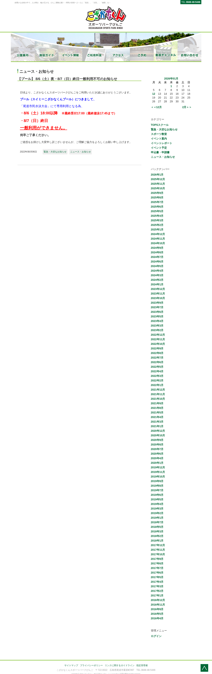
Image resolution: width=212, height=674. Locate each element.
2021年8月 (157, 407)
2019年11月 (158, 471)
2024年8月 (157, 252)
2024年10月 (158, 243)
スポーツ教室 (159, 134)
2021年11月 (158, 394)
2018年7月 (157, 522)
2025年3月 (157, 220)
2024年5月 (157, 266)
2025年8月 (157, 197)
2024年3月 (157, 275)
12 (153, 93)
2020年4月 (157, 458)
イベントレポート (161, 143)
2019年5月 (157, 499)
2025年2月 (157, 224)
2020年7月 (157, 449)
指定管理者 (142, 665)
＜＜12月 (156, 107)
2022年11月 (158, 339)
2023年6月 (157, 311)
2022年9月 (157, 348)
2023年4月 (157, 321)
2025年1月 (157, 229)
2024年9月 (157, 247)
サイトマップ (71, 665)
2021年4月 (157, 417)
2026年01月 (171, 78)
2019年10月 (158, 476)
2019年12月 (158, 467)
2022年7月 (157, 357)
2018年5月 (157, 526)
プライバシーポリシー (91, 665)
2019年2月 (157, 513)
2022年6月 (157, 362)
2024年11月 (158, 238)
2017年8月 (157, 563)
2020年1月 (157, 462)
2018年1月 (157, 540)
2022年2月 (157, 380)
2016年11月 (158, 604)
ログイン (156, 636)
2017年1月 (157, 595)
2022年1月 (157, 385)
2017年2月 (157, 590)
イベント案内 (159, 138)
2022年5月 (157, 366)
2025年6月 (157, 206)
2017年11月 (158, 549)
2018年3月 (157, 531)
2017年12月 (158, 545)
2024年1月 (157, 284)
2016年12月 (158, 600)
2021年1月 (157, 426)
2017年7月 (157, 568)
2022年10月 (158, 343)
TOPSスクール (160, 124)
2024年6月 (157, 261)
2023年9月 (157, 302)
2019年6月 (157, 494)
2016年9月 (157, 609)
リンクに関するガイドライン (119, 665)
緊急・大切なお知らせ (55, 151)
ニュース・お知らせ (80, 151)
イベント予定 (159, 147)
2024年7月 (157, 256)
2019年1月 (157, 517)
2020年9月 (157, 439)
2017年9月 (157, 558)
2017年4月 (157, 581)
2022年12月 (158, 334)
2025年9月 (157, 192)
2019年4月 (157, 503)
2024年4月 (157, 270)
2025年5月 (157, 211)
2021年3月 (157, 421)
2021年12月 (158, 389)
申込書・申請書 (160, 152)
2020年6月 (157, 453)
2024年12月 (158, 234)
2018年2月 (157, 536)
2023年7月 (157, 307)
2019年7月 (157, 490)
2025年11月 (158, 183)
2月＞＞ (187, 107)
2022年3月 (157, 375)
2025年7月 (157, 202)
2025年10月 (158, 188)
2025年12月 (158, 179)
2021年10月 (158, 398)
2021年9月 (157, 403)
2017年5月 (157, 577)
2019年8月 (157, 485)
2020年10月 (158, 435)
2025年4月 (157, 215)
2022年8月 (157, 353)
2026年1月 (157, 174)
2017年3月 (157, 586)
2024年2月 (157, 279)
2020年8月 (157, 444)
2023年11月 (158, 293)
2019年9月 (157, 481)
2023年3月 (157, 325)
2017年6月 (157, 572)
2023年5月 (157, 316)
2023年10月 (158, 298)
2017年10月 (158, 554)
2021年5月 (157, 412)
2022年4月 (157, 371)
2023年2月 (157, 330)
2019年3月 (157, 508)
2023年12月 (158, 288)
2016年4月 (157, 618)
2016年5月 (157, 613)
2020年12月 (158, 430)
